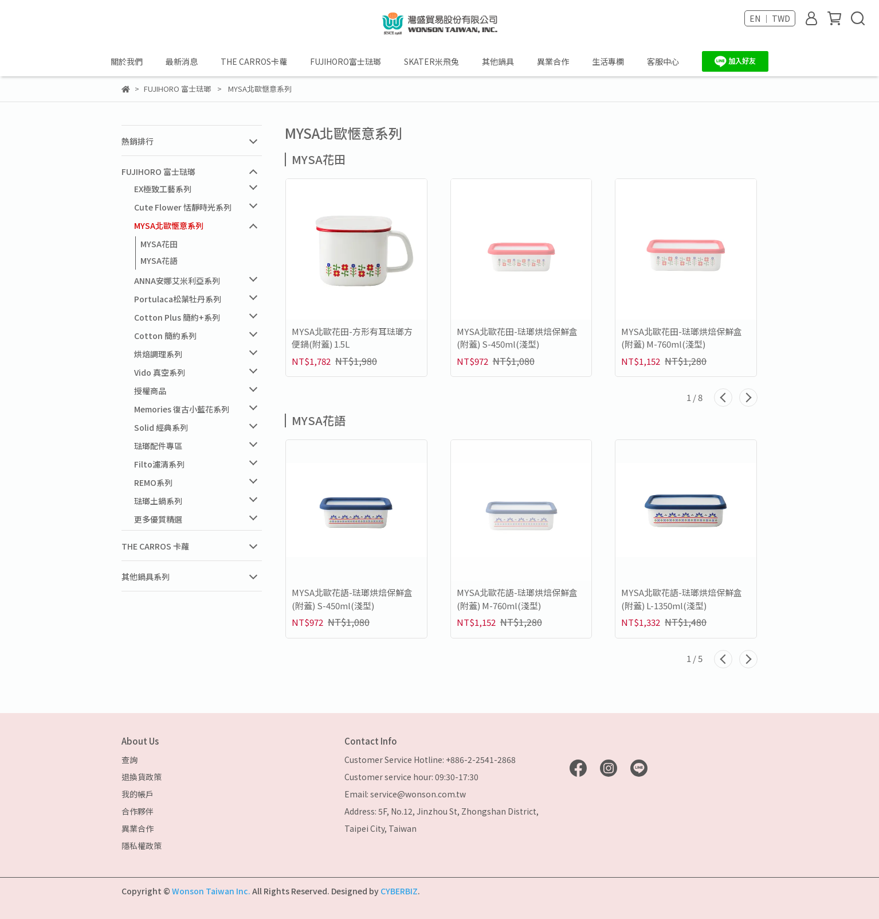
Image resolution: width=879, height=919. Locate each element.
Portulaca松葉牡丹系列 (177, 299)
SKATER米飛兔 (431, 61)
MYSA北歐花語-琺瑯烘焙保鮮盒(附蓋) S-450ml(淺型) (352, 599)
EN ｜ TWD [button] (769, 18)
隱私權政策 (141, 845)
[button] (723, 397)
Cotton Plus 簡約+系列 (177, 317)
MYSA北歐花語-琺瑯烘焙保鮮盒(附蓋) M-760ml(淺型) (517, 599)
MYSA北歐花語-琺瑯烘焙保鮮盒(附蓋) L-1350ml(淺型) (681, 599)
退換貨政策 (141, 776)
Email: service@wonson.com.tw (405, 794)
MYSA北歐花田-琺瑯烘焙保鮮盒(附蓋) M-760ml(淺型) (681, 338)
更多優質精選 (158, 519)
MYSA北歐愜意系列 (168, 225)
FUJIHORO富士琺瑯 (345, 61)
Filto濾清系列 (159, 464)
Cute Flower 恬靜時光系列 (182, 207)
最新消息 (182, 61)
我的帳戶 (137, 794)
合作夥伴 (137, 811)
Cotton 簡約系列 (165, 335)
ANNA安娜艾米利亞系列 (177, 280)
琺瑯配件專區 (158, 445)
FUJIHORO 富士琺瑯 (158, 171)
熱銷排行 (137, 141)
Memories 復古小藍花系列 (181, 409)
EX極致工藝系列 (162, 188)
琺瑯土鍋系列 (158, 501)
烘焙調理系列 (158, 354)
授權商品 (150, 390)
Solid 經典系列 (161, 427)
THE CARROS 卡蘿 (155, 546)
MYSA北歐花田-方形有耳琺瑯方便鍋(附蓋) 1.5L (352, 338)
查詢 (129, 759)
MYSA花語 (159, 260)
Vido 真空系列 (159, 372)
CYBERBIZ (399, 891)
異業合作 (553, 61)
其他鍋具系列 (145, 576)
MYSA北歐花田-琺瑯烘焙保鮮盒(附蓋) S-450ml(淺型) (517, 338)
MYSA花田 (159, 244)
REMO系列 (153, 482)
